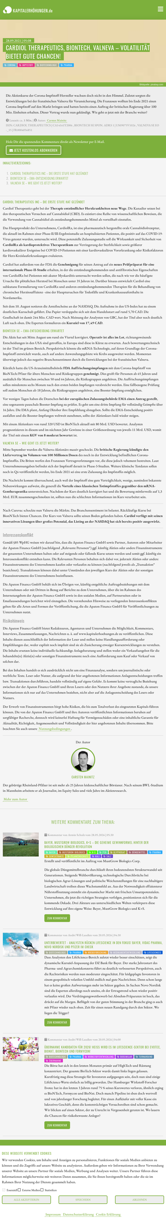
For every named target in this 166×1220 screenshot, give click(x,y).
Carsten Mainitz (56, 120)
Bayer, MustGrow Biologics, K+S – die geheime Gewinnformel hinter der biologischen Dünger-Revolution (96, 844)
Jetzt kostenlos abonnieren (33, 150)
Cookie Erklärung (108, 1214)
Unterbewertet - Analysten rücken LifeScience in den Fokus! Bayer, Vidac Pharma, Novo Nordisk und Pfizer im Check (103, 944)
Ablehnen (139, 1199)
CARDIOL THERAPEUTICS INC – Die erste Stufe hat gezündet (49, 173)
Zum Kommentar (57, 918)
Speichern (83, 1199)
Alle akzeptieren (26, 1199)
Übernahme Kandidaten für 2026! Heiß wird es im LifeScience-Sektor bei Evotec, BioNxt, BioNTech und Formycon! (102, 1049)
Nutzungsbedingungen (54, 728)
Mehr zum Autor (15, 799)
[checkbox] (4, 1190)
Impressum (53, 1214)
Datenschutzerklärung (78, 1214)
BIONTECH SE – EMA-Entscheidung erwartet (39, 178)
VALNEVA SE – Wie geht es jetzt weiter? (36, 183)
